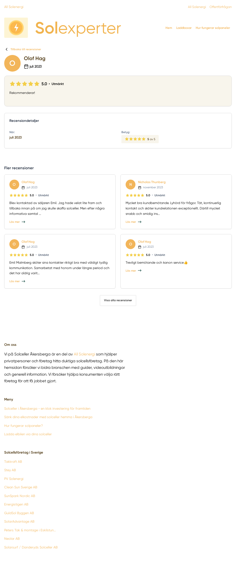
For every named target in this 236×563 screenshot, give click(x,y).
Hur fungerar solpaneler (213, 28)
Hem (168, 28)
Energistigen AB (16, 504)
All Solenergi (13, 6)
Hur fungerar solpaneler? (23, 426)
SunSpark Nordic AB (19, 496)
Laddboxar (184, 28)
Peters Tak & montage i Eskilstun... (30, 530)
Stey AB (10, 470)
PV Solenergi (13, 479)
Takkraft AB (13, 461)
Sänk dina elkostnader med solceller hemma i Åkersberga (48, 417)
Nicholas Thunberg (152, 182)
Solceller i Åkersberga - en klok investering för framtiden (47, 408)
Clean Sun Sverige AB (20, 487)
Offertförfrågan (219, 7)
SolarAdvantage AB (19, 521)
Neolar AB (12, 538)
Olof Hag (28, 182)
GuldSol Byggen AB (19, 513)
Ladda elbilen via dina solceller (28, 434)
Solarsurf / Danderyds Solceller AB (31, 547)
